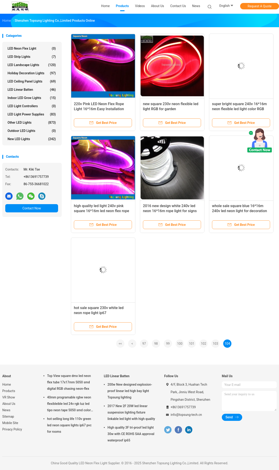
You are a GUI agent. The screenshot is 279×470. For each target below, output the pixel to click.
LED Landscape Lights (32, 65)
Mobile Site (10, 423)
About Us (8, 404)
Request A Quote (259, 6)
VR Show (8, 397)
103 (215, 343)
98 (156, 343)
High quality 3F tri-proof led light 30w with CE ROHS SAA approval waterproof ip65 (130, 434)
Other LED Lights (32, 122)
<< (120, 343)
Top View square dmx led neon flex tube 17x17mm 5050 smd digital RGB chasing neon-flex (69, 382)
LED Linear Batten (32, 89)
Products (8, 391)
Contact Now (31, 208)
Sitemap (8, 416)
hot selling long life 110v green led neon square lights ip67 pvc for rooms (69, 425)
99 (168, 343)
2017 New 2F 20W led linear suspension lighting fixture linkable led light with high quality (131, 412)
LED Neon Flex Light (32, 48)
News (6, 410)
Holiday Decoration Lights (32, 73)
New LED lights (32, 139)
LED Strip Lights (32, 56)
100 (179, 343)
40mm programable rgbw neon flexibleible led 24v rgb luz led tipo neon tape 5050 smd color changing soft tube (69, 404)
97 (144, 343)
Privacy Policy (12, 429)
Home (6, 384)
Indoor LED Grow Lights (32, 98)
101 (191, 343)
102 (203, 343)
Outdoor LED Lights (32, 130)
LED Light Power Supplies (32, 114)
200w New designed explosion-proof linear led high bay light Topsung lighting (129, 391)
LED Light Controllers (32, 106)
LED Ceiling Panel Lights (32, 81)
